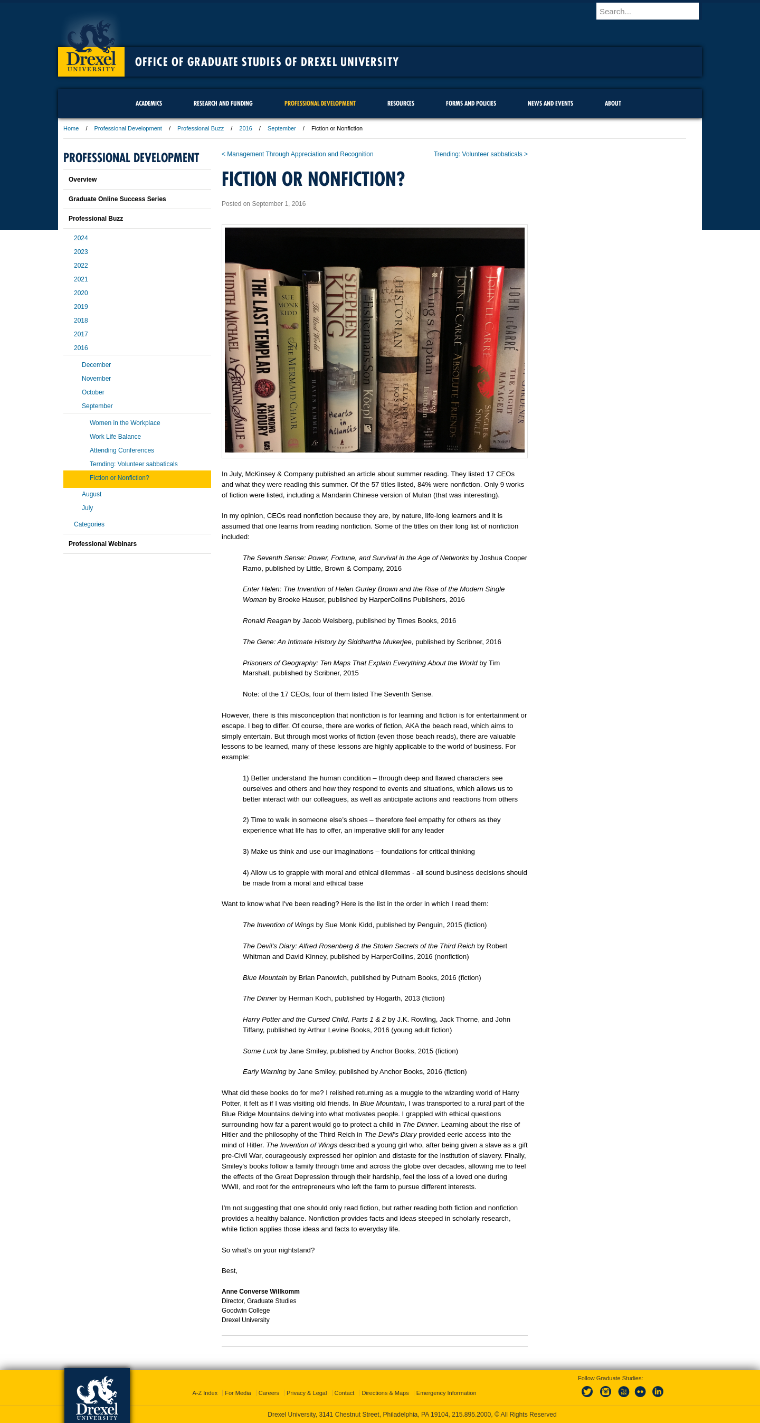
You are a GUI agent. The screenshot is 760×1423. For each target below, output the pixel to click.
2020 (81, 293)
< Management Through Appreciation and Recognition (298, 154)
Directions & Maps (385, 1393)
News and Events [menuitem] (550, 103)
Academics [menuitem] (149, 103)
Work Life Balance (115, 436)
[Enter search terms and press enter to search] (653, 11)
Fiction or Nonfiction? (119, 478)
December (96, 365)
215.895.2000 (471, 1414)
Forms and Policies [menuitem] (471, 103)
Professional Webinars (103, 544)
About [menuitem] (613, 103)
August (91, 494)
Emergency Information (446, 1393)
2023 (81, 252)
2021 (81, 279)
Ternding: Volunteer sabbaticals (134, 464)
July (87, 508)
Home (71, 128)
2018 (81, 320)
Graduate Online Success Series (117, 199)
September (282, 128)
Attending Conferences (122, 450)
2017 (81, 334)
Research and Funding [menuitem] (223, 103)
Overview (83, 179)
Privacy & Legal (307, 1393)
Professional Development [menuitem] (320, 103)
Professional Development (128, 128)
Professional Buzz (200, 128)
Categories (89, 524)
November (96, 378)
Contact (345, 1393)
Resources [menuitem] (400, 103)
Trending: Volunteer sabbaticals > (481, 154)
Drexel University (91, 42)
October (93, 392)
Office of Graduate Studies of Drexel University (267, 61)
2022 (81, 265)
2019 (81, 306)
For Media (238, 1393)
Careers (269, 1393)
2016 (245, 128)
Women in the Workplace (125, 423)
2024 (81, 238)
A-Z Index (204, 1393)
